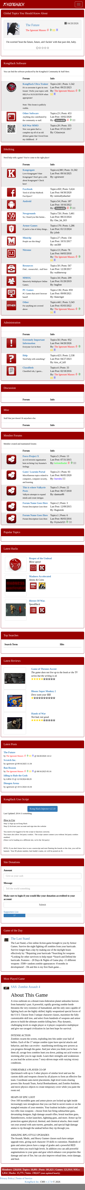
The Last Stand (20, 938)
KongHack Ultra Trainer (35, 84)
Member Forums (13, 435)
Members (7, 1169)
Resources (28, 265)
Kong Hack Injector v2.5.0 (43, 808)
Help (25, 355)
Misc (6, 409)
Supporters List (11, 912)
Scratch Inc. (10, 760)
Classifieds (28, 367)
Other (26, 302)
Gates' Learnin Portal (34, 472)
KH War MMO (30, 125)
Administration (12, 322)
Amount (8, 870)
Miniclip (27, 238)
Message (8, 883)
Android (27, 201)
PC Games (28, 290)
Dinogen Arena (11, 783)
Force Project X (31, 456)
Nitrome (27, 250)
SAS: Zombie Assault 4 (25, 987)
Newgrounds (29, 213)
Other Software (30, 113)
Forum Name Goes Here (35, 503)
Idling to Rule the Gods (16, 775)
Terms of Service (24, 1178)
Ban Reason (10, 768)
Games (58, 1169)
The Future (32, 25)
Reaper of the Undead (40, 558)
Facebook (28, 189)
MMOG (27, 278)
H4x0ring (9, 149)
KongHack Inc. (32, 1182)
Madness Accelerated (40, 576)
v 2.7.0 (49, 1182)
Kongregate (29, 170)
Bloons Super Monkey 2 (43, 691)
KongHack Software (15, 63)
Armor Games (30, 225)
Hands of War (38, 713)
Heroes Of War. (37, 601)
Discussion (10, 387)
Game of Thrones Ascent (44, 669)
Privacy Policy (7, 1178)
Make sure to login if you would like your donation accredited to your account (39, 898)
